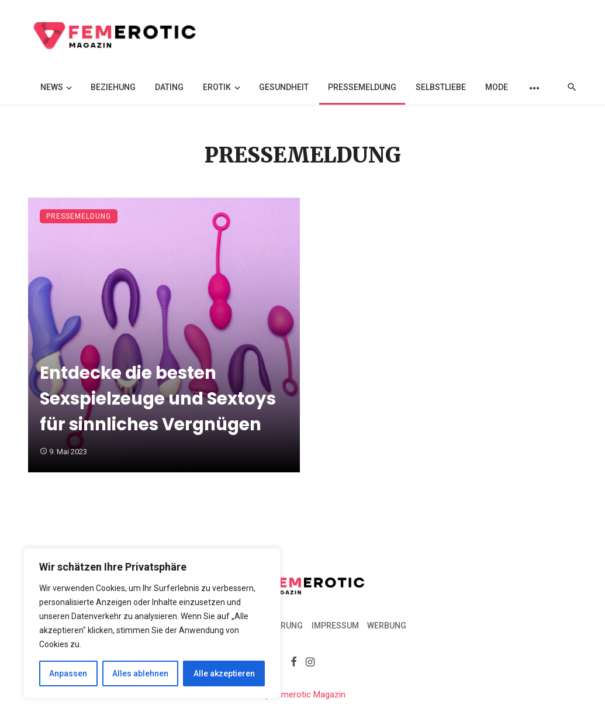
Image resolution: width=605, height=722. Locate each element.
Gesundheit (284, 87)
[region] (152, 623)
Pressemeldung (362, 87)
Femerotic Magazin (308, 694)
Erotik (217, 87)
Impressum (335, 625)
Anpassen (68, 673)
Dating (169, 87)
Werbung (386, 625)
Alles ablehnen (140, 673)
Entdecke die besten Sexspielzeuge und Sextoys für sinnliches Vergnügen (158, 398)
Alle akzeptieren (224, 673)
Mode (496, 87)
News (51, 87)
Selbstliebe (441, 87)
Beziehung (113, 87)
